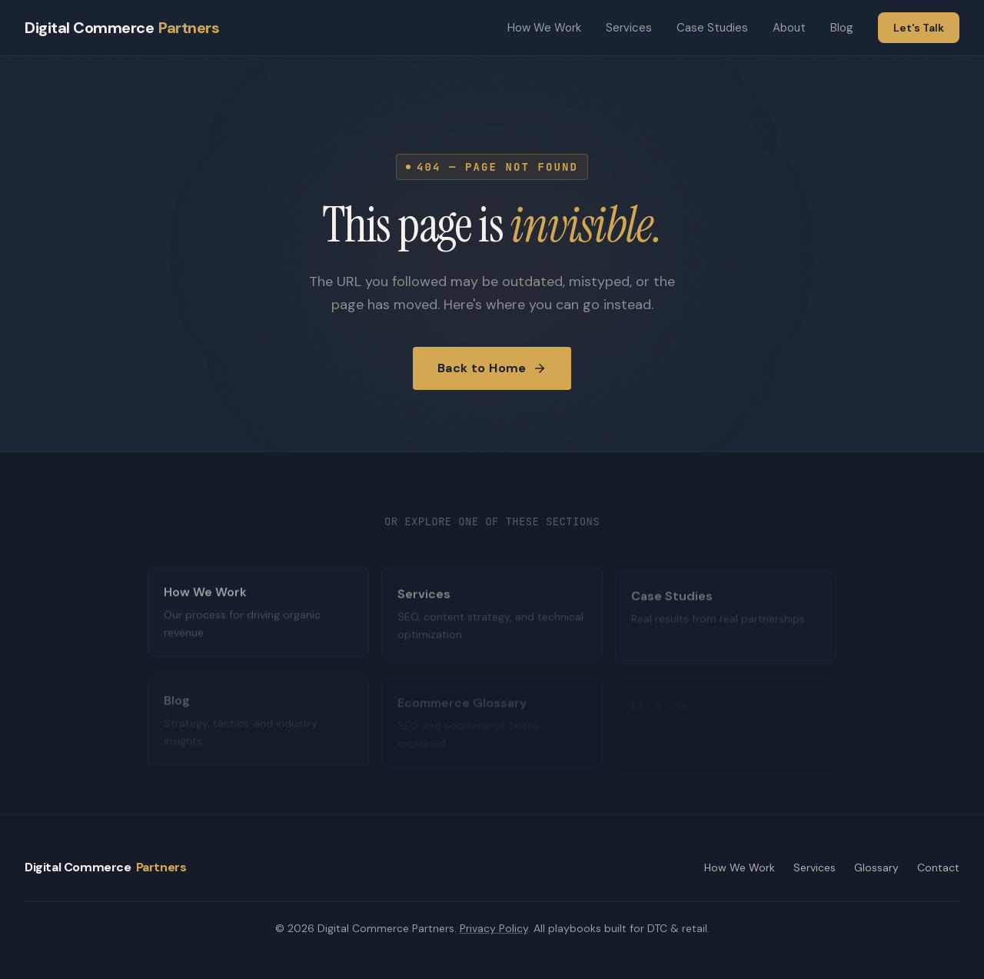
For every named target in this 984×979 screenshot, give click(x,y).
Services (629, 27)
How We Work (544, 27)
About (789, 27)
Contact (938, 867)
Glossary (876, 867)
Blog (841, 27)
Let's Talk (918, 28)
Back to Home (492, 368)
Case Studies (712, 27)
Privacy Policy (494, 928)
